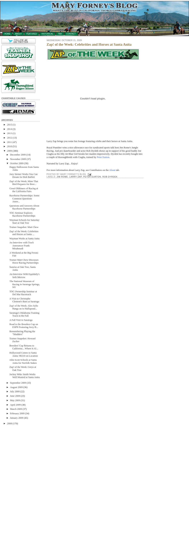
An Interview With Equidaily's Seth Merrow (24, 275)
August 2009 (16, 387)
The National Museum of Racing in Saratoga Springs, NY (24, 284)
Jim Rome (62, 177)
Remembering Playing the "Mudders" (22, 333)
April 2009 (15, 404)
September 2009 (18, 382)
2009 (9, 151)
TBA (60, 34)
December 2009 (18, 154)
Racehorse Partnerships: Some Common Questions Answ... (24, 198)
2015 (9, 124)
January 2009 (16, 418)
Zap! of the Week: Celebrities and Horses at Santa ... (23, 233)
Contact (71, 34)
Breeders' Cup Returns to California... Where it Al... (23, 347)
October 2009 (16, 163)
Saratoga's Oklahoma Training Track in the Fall (24, 314)
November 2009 (18, 159)
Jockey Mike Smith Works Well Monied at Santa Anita (24, 376)
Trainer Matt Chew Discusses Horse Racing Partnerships (23, 261)
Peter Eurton (103, 157)
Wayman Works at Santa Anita (24, 238)
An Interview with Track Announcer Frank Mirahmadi (21, 245)
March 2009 (16, 409)
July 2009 (15, 391)
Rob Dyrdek (110, 177)
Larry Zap (75, 177)
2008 (9, 423)
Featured (31, 34)
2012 (9, 137)
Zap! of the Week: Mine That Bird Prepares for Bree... (23, 183)
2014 (9, 129)
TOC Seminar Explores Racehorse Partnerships (22, 214)
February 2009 (17, 413)
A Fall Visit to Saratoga (21, 320)
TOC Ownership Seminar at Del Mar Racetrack (23, 293)
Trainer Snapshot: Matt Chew (23, 227)
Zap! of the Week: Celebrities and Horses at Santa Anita (89, 44)
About (18, 34)
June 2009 (15, 396)
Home (7, 34)
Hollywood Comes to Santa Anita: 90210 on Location (23, 354)
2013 (9, 133)
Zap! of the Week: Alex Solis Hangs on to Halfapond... (23, 307)
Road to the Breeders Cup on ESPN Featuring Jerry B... (23, 326)
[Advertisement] (16, 486)
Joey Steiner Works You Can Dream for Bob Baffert (23, 175)
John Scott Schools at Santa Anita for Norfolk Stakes (23, 361)
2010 (9, 146)
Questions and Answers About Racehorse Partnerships (24, 207)
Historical (47, 34)
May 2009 (15, 400)
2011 (9, 142)
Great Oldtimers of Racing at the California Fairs (23, 190)
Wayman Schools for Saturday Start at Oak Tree (24, 221)
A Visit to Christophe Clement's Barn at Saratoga (24, 300)
